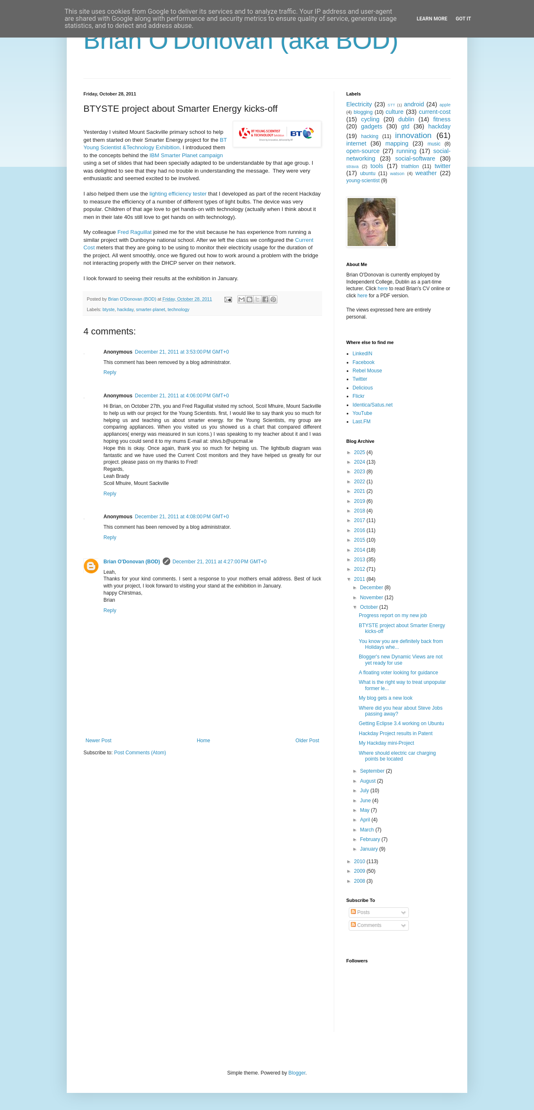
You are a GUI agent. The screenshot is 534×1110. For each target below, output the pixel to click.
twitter (443, 166)
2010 (360, 861)
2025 (360, 452)
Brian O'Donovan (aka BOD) (240, 40)
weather (426, 173)
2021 (360, 491)
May (365, 810)
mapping (396, 143)
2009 (360, 871)
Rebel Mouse (367, 371)
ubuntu (367, 173)
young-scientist (363, 180)
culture (394, 111)
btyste (109, 309)
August (368, 781)
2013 (360, 560)
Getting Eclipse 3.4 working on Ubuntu (401, 723)
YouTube (362, 413)
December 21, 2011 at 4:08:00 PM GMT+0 (182, 517)
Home (203, 740)
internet (356, 143)
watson (397, 173)
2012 (360, 569)
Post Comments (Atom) (140, 753)
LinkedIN (362, 354)
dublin (406, 119)
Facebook (364, 362)
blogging (363, 112)
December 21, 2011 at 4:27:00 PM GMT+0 (220, 562)
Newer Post (98, 740)
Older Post (307, 740)
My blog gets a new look (386, 698)
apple (445, 104)
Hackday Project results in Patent (396, 733)
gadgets (371, 126)
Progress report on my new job (393, 615)
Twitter (360, 379)
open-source (363, 151)
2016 (360, 530)
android (414, 104)
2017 (360, 520)
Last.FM (361, 421)
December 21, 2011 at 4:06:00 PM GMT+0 (182, 396)
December (372, 587)
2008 (360, 881)
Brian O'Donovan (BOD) (131, 562)
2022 (360, 482)
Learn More (432, 19)
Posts (360, 912)
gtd (405, 126)
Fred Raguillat (134, 232)
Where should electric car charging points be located (397, 756)
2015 (360, 540)
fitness (442, 119)
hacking (369, 136)
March (367, 830)
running (406, 151)
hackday (125, 309)
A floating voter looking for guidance (398, 673)
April (365, 820)
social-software (415, 158)
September (373, 771)
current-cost (435, 111)
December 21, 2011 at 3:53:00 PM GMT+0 (182, 352)
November (372, 597)
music (434, 144)
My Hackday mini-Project (386, 743)
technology (178, 309)
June (366, 801)
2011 (360, 579)
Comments (366, 925)
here (383, 288)
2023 (360, 472)
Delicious (363, 388)
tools (376, 166)
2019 (360, 501)
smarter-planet (150, 309)
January (369, 849)
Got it (463, 19)
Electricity (359, 104)
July (365, 791)
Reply (109, 372)
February (370, 839)
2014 (360, 550)
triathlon (410, 166)
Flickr (359, 396)
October (369, 607)
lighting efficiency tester (178, 194)
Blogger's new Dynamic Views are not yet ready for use (401, 659)
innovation (413, 135)
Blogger (296, 1073)
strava (352, 166)
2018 (360, 511)
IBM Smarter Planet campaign (186, 155)
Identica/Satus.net (373, 405)
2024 (360, 462)
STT (391, 105)
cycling (370, 119)
